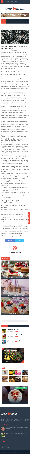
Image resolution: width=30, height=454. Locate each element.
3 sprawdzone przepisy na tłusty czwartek (15, 340)
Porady (3, 444)
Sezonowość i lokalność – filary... (13, 329)
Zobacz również (5, 258)
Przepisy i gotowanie (6, 446)
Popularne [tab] (4, 326)
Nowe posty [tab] (11, 326)
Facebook (10, 240)
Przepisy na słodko (6, 447)
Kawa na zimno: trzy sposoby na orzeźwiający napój (16, 433)
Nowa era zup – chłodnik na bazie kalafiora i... (16, 334)
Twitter (20, 240)
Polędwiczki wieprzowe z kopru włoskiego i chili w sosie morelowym (17, 428)
